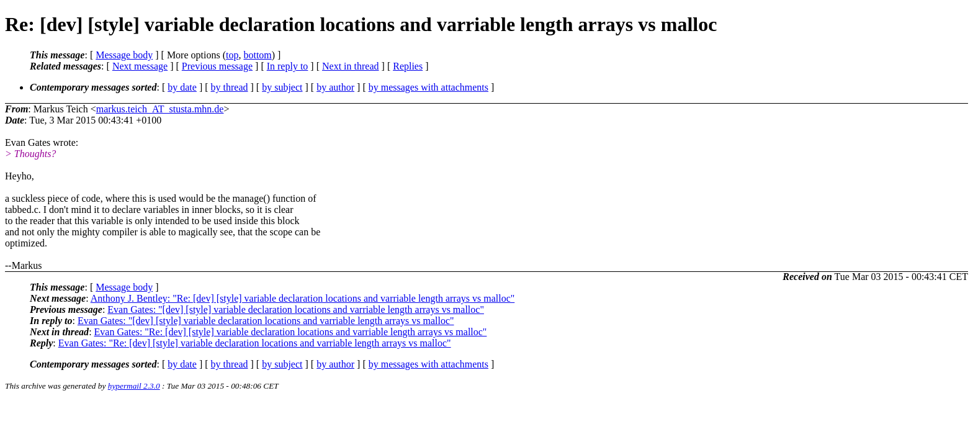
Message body (124, 55)
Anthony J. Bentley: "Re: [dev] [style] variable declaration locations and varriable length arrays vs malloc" (303, 298)
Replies (408, 66)
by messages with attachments (428, 87)
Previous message (217, 66)
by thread (229, 87)
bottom (257, 55)
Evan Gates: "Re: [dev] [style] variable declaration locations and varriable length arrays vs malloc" (290, 332)
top (232, 55)
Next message (140, 66)
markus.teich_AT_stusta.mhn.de (160, 109)
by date (182, 87)
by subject (282, 87)
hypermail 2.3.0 (134, 386)
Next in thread (350, 66)
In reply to (287, 66)
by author (335, 87)
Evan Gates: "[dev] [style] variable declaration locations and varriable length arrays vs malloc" (295, 309)
